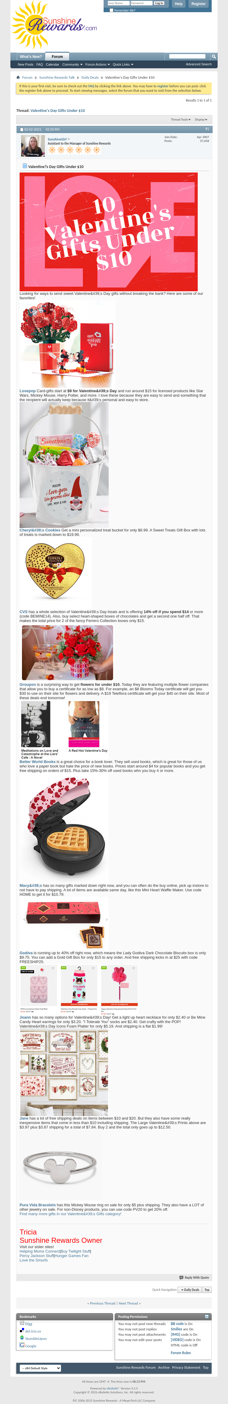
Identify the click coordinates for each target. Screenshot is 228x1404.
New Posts (26, 64)
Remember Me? (122, 10)
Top (207, 1290)
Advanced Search (199, 64)
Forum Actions (96, 64)
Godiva (26, 953)
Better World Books (38, 761)
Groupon (28, 684)
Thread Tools (179, 119)
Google (30, 1346)
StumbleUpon (36, 1338)
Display (200, 119)
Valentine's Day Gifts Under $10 (58, 110)
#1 (207, 129)
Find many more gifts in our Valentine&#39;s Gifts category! (70, 1214)
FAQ (40, 64)
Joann (25, 1017)
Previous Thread (102, 1303)
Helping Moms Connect (40, 1251)
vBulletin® (113, 1388)
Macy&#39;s (31, 885)
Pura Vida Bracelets (38, 1205)
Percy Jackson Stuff (37, 1255)
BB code (177, 1323)
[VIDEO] (177, 1339)
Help (179, 4)
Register (198, 4)
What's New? (31, 57)
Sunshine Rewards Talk (57, 77)
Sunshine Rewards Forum (136, 1367)
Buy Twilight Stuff (75, 1251)
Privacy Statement (186, 1367)
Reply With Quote (194, 1278)
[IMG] (175, 1334)
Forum (57, 57)
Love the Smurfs (34, 1260)
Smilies (176, 1329)
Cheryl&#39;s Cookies (40, 530)
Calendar (52, 64)
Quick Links (121, 64)
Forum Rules (181, 1353)
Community (70, 64)
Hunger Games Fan (71, 1255)
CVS (24, 612)
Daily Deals (90, 77)
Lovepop (28, 391)
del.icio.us (33, 1331)
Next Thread (128, 1303)
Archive (164, 1367)
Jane (24, 1118)
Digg (28, 1323)
